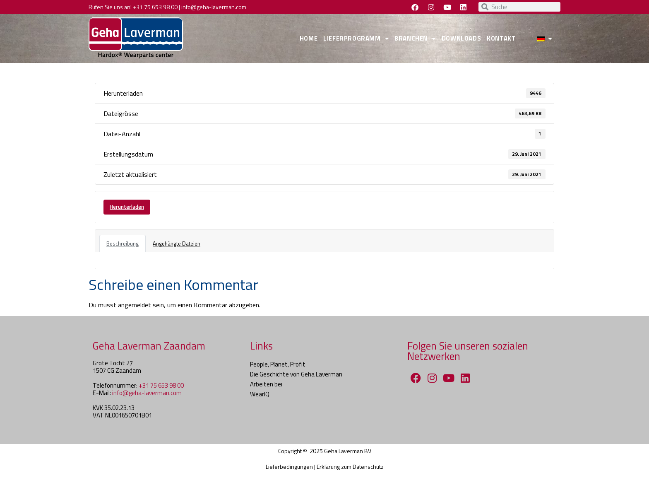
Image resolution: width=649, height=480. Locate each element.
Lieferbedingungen (289, 466)
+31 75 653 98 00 (155, 6)
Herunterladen (127, 207)
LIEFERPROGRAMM (356, 38)
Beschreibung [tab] (122, 243)
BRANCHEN (414, 38)
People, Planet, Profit (277, 364)
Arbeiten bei (266, 384)
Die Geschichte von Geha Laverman (296, 374)
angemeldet (134, 305)
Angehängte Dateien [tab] (176, 243)
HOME (308, 38)
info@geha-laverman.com (213, 6)
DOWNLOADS (461, 38)
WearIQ (259, 394)
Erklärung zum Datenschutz (350, 466)
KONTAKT (501, 38)
